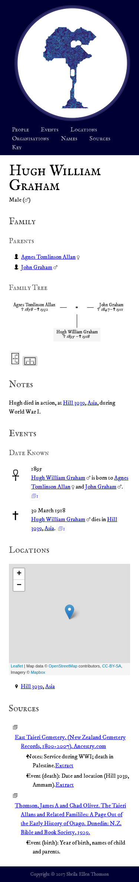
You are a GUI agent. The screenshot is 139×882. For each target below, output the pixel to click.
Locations (83, 130)
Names (69, 139)
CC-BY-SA (111, 666)
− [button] (19, 585)
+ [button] (19, 573)
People (20, 130)
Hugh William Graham (58, 477)
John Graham (36, 267)
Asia (92, 402)
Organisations (30, 139)
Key (16, 147)
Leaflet (17, 666)
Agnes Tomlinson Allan (48, 257)
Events (50, 130)
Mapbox (38, 672)
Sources (99, 139)
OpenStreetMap (63, 666)
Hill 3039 (74, 402)
